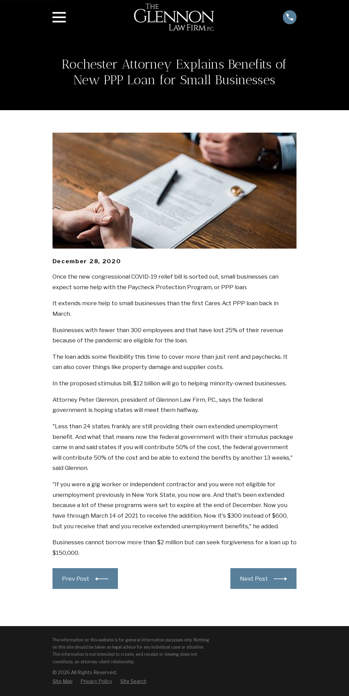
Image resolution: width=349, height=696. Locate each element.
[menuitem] (62, 681)
